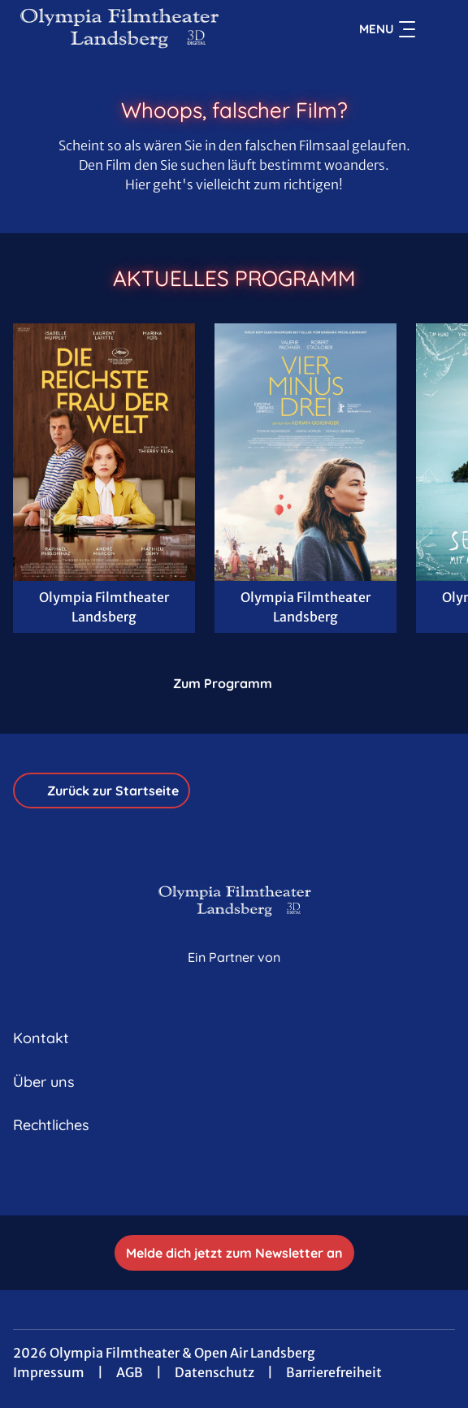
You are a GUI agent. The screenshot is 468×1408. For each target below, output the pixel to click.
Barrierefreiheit (334, 1372)
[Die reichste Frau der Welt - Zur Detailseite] (104, 452)
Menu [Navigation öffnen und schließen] (387, 29)
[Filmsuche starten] (438, 29)
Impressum (48, 1372)
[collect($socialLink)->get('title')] (234, 1179)
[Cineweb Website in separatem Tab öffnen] (234, 975)
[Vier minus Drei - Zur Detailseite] (305, 452)
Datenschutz (214, 1372)
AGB (129, 1372)
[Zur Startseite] (126, 29)
